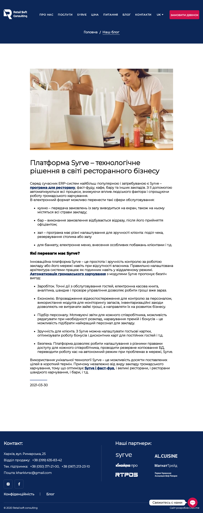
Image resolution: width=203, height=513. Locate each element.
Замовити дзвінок (184, 15)
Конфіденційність (19, 494)
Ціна (95, 14)
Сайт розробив (184, 507)
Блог (127, 14)
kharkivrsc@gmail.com (34, 473)
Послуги (65, 14)
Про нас (46, 14)
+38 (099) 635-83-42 (47, 460)
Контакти (143, 14)
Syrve (82, 14)
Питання (110, 14)
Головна (91, 32)
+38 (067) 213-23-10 (76, 466)
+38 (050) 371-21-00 (44, 466)
